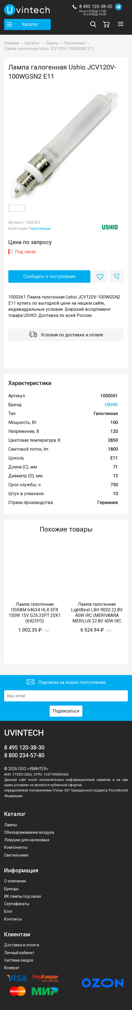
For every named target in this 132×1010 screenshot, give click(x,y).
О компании (15, 881)
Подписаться (66, 711)
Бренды (11, 889)
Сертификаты (16, 904)
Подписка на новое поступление (66, 682)
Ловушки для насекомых (26, 840)
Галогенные (40, 228)
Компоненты (15, 847)
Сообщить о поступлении (49, 276)
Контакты (13, 919)
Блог (8, 911)
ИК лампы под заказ (22, 896)
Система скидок (18, 960)
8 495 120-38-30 (95, 6)
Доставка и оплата (21, 945)
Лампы (10, 825)
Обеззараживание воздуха (29, 832)
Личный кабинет (19, 953)
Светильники (16, 855)
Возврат (11, 968)
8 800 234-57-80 (24, 755)
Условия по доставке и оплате (66, 335)
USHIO (111, 404)
